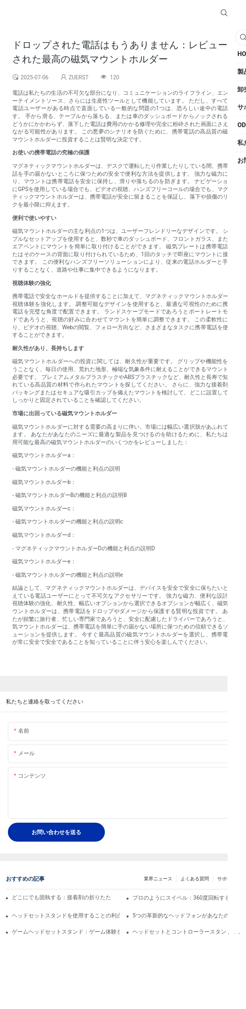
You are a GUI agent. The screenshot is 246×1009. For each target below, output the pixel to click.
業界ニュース (158, 878)
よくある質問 (195, 878)
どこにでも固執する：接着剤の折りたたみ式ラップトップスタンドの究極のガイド (61, 897)
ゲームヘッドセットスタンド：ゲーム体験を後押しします (65, 931)
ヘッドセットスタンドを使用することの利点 (65, 915)
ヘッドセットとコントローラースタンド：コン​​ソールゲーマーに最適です (186, 931)
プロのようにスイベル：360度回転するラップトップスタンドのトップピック (186, 898)
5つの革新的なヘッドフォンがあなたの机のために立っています (186, 915)
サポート (226, 878)
